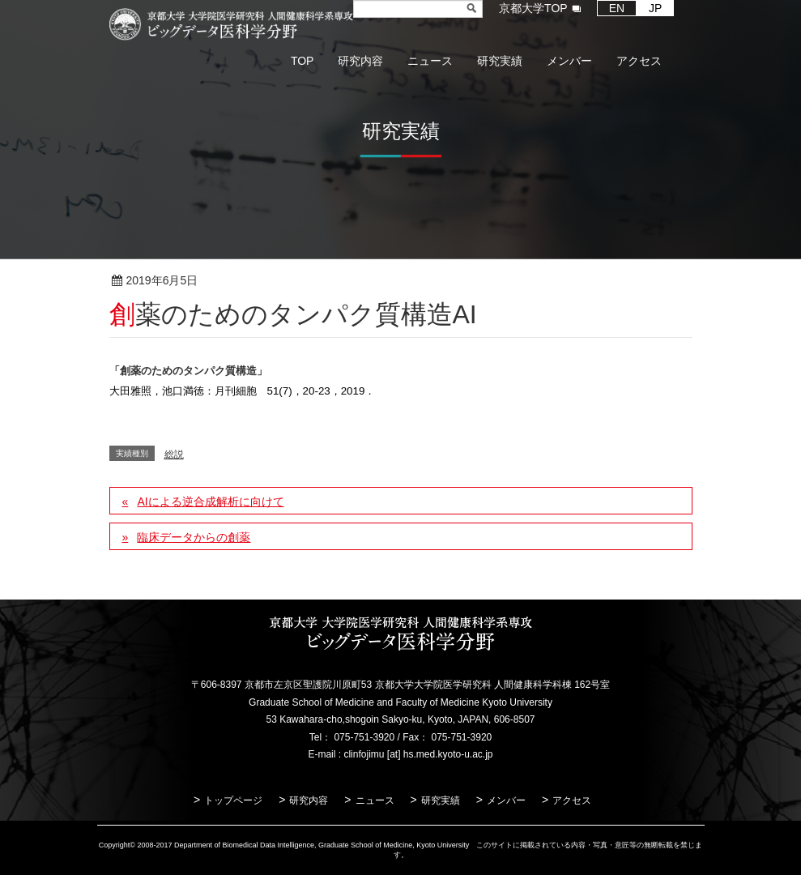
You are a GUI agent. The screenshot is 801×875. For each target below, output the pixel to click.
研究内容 (308, 800)
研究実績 (440, 800)
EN (616, 8)
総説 (250, 281)
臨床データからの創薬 (193, 537)
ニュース (375, 800)
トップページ (233, 800)
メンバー (506, 800)
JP (655, 8)
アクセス (571, 800)
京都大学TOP (533, 8)
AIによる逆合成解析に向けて (210, 501)
